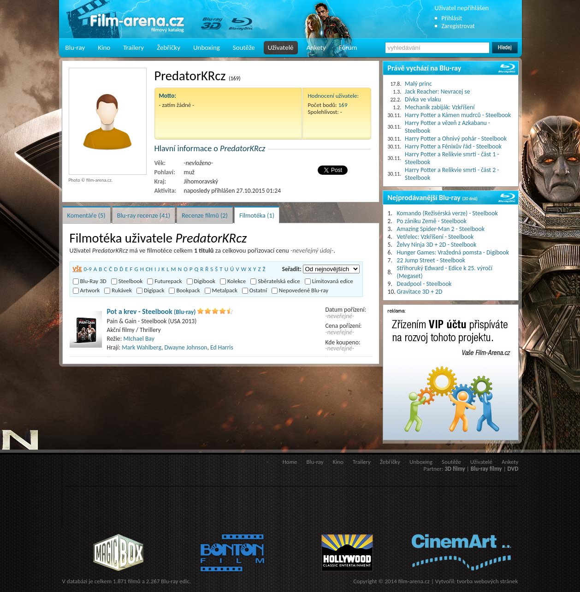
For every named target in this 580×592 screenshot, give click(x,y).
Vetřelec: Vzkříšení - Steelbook (435, 237)
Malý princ (418, 84)
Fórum (348, 47)
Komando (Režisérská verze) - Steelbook (447, 213)
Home (290, 461)
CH (149, 269)
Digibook (201, 281)
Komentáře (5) (86, 215)
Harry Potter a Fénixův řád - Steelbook (453, 146)
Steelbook (127, 281)
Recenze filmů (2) (205, 215)
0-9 (88, 269)
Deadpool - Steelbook (424, 284)
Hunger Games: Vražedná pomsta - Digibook (453, 252)
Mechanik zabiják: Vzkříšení (439, 107)
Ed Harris (221, 347)
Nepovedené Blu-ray (300, 290)
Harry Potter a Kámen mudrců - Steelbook (458, 115)
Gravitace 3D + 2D (420, 292)
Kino (104, 47)
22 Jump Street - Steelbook (431, 260)
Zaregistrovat (458, 26)
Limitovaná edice (329, 281)
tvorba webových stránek (487, 581)
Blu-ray (75, 47)
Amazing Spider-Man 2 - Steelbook (441, 229)
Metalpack (221, 290)
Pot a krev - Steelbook (151, 311)
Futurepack (164, 281)
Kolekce (233, 281)
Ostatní (254, 290)
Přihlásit (452, 18)
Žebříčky (168, 47)
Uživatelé (281, 47)
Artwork (86, 290)
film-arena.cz (414, 581)
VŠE (77, 269)
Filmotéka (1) (256, 215)
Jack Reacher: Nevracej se (437, 91)
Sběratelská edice (275, 281)
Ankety (316, 47)
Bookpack (184, 290)
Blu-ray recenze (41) (143, 215)
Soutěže (244, 47)
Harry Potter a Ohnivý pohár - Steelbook (456, 138)
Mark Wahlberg (141, 347)
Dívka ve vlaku (423, 99)
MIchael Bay (138, 339)
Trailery (133, 47)
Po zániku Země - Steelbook (432, 221)
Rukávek (118, 290)
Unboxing (206, 47)
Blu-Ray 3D (90, 281)
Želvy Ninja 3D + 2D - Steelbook (437, 245)
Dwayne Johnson (185, 347)
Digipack (150, 290)
